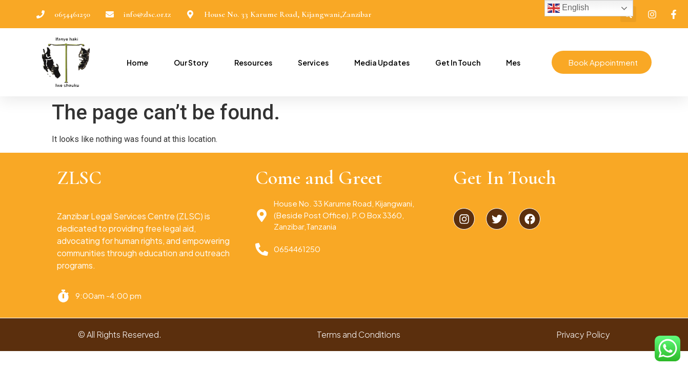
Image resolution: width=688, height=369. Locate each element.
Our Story (188, 62)
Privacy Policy (583, 334)
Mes (510, 62)
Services (310, 62)
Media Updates (379, 62)
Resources (251, 62)
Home (135, 62)
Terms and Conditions (358, 334)
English (568, 8)
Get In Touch (455, 62)
